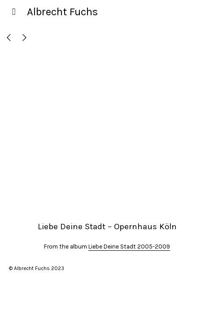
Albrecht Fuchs (62, 11)
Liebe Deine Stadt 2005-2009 (129, 246)
